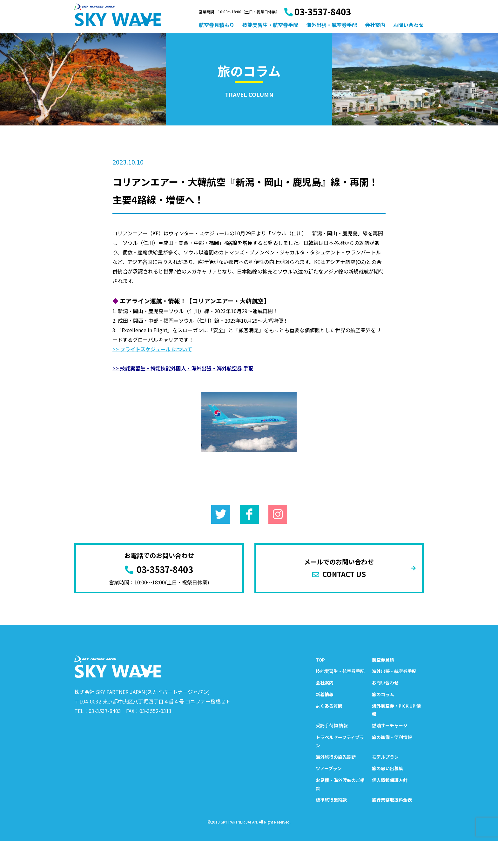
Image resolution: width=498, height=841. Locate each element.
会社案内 (375, 25)
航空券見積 (383, 659)
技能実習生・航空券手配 (270, 25)
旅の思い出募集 (387, 768)
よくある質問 (329, 706)
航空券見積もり (216, 25)
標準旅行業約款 (331, 800)
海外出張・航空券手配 (331, 25)
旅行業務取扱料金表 (392, 800)
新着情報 (324, 694)
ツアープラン (329, 768)
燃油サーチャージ (389, 725)
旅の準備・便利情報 (392, 737)
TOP (320, 659)
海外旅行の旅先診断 (336, 757)
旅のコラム (383, 694)
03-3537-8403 (317, 11)
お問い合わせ (408, 25)
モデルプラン (385, 757)
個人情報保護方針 (389, 780)
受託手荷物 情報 (332, 725)
